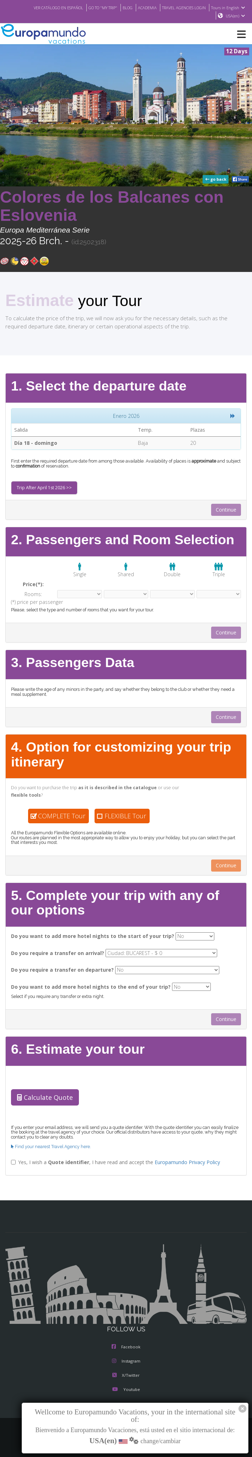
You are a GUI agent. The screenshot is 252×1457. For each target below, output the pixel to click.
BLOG (120, 7)
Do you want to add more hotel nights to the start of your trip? (84, 934)
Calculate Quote (43, 1094)
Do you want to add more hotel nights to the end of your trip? (83, 984)
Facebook (126, 1344)
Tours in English (229, 7)
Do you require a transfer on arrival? (54, 951)
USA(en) (235, 16)
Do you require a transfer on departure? (58, 967)
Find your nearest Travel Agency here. (50, 1143)
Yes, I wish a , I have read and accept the (111, 1159)
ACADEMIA (142, 7)
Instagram (126, 1359)
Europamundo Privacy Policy (179, 1159)
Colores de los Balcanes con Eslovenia (112, 206)
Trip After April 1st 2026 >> (42, 488)
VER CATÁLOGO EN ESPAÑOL (44, 7)
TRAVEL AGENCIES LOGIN (181, 7)
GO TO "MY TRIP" (94, 7)
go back (216, 180)
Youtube (126, 1387)
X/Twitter (126, 1373)
